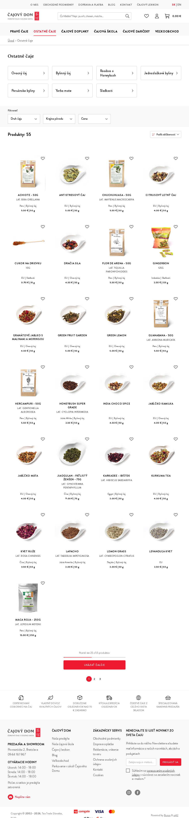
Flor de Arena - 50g (116, 263)
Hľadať (127, 16)
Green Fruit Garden (72, 335)
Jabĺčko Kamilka (161, 403)
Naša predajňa (60, 738)
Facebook (137, 792)
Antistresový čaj (72, 195)
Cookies (98, 775)
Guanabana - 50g (161, 335)
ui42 (175, 815)
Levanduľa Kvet (161, 551)
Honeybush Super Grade (72, 405)
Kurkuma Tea (161, 476)
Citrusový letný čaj (161, 195)
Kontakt (98, 769)
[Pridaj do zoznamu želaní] (43, 158)
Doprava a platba (103, 744)
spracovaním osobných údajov (153, 773)
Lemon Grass (116, 551)
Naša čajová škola (63, 744)
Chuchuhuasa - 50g (116, 195)
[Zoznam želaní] (146, 16)
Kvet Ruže (28, 551)
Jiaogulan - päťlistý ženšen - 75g (72, 477)
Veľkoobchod (60, 761)
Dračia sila (72, 263)
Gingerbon (161, 263)
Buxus (167, 815)
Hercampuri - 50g (28, 403)
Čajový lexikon (61, 749)
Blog (54, 755)
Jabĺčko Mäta (28, 476)
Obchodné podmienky (107, 738)
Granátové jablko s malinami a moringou (28, 337)
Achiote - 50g (28, 195)
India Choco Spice (116, 403)
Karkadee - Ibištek (116, 476)
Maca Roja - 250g (28, 620)
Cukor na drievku (28, 263)
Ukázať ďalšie (94, 665)
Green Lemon (116, 335)
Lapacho (72, 551)
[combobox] (165, 134)
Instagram (129, 792)
